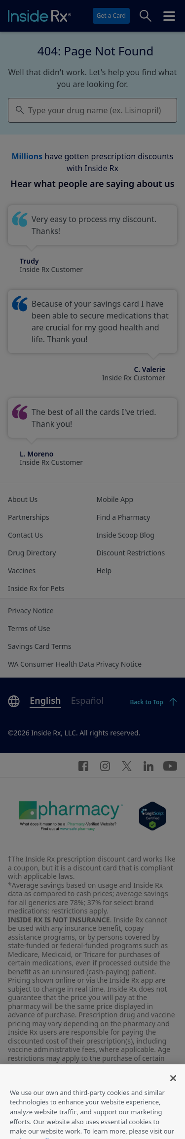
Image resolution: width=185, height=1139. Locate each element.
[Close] (173, 1085)
